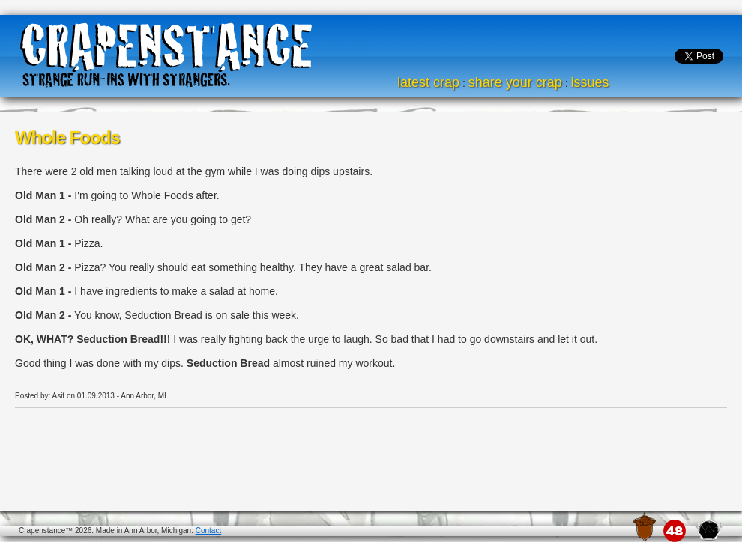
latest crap (428, 82)
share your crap (515, 82)
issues (589, 82)
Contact (208, 530)
